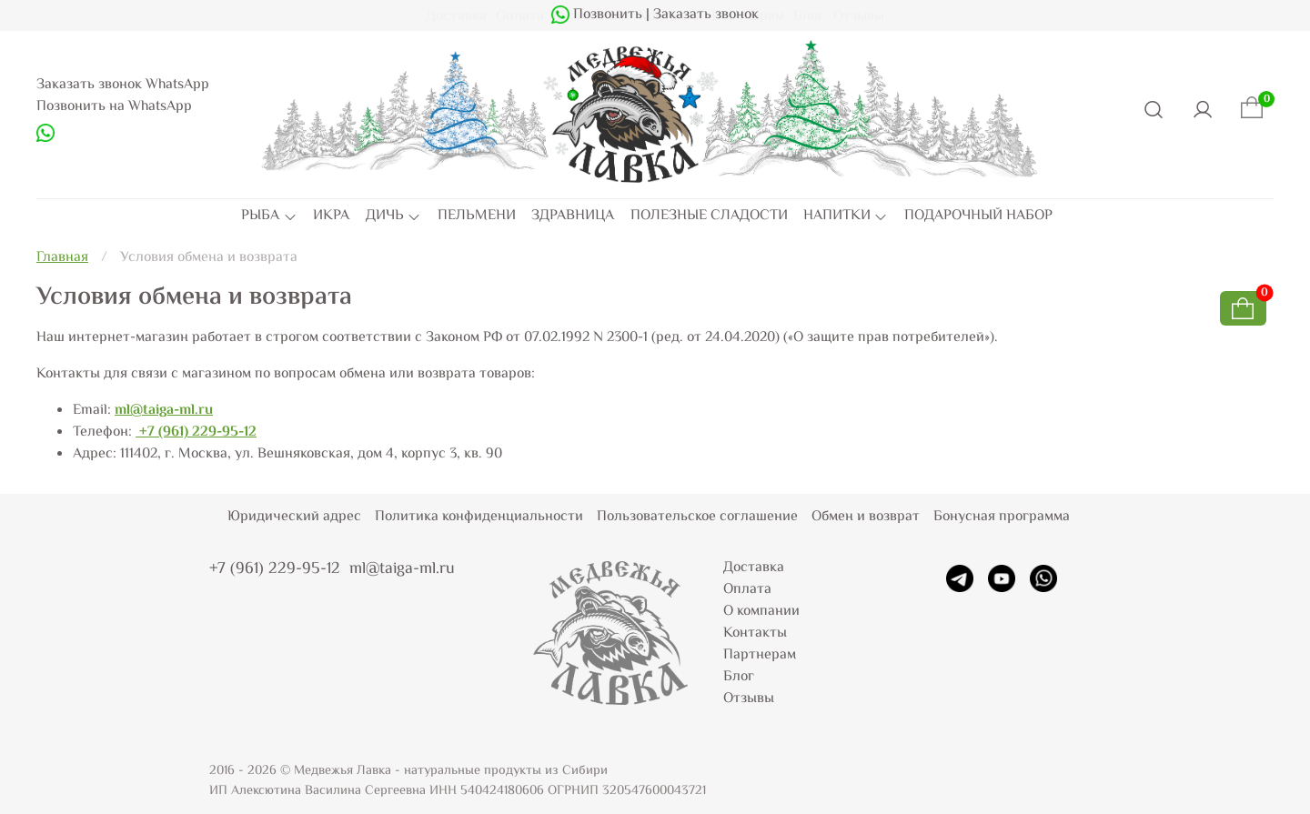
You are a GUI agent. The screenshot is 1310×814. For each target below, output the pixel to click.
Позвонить (605, 15)
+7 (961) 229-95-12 (196, 432)
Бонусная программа (1001, 517)
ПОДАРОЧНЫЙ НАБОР (978, 216)
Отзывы (748, 699)
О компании (761, 611)
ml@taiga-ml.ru (164, 410)
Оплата (747, 589)
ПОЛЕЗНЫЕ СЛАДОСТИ (709, 216)
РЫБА (269, 216)
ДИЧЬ (393, 216)
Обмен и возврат (865, 517)
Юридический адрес (294, 517)
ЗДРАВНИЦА (572, 216)
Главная (62, 257)
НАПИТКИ (845, 216)
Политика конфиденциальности (479, 517)
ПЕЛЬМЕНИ (477, 216)
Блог (738, 677)
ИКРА (331, 216)
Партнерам (759, 655)
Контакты (755, 633)
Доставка (753, 568)
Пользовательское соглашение (697, 517)
